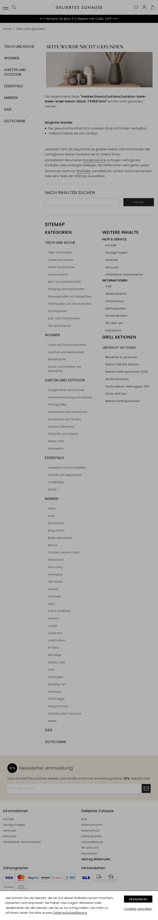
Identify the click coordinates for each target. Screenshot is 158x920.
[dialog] (79, 905)
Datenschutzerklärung (70, 912)
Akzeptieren (138, 899)
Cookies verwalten (138, 909)
